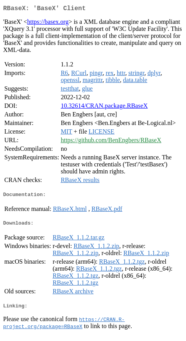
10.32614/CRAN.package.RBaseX (104, 107)
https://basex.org (47, 23)
